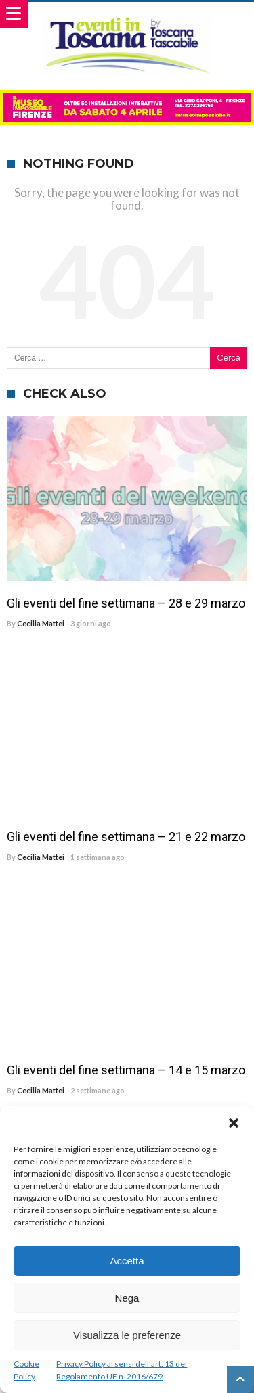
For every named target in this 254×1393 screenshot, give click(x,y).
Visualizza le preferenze (127, 1335)
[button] (233, 1123)
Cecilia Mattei (40, 623)
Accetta (127, 1260)
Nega (127, 1298)
